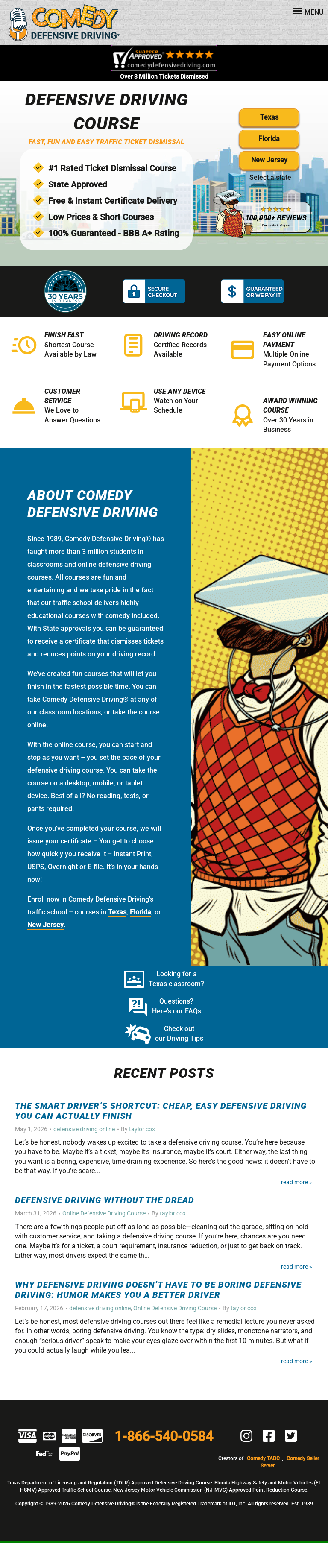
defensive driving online (84, 1129)
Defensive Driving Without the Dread (104, 1200)
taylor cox (142, 1129)
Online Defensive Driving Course (104, 1213)
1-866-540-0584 (163, 1436)
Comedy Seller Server (290, 1462)
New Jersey (269, 160)
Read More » (296, 1182)
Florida (269, 139)
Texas (269, 117)
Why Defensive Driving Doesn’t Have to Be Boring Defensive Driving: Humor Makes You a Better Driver (158, 1289)
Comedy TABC (263, 1458)
